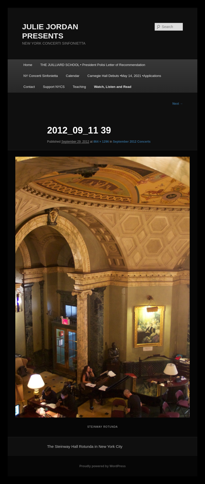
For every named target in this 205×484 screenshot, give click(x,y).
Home (27, 65)
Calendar (72, 76)
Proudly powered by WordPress (102, 466)
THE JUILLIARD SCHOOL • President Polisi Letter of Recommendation (92, 65)
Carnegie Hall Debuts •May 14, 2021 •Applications (124, 76)
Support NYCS (54, 87)
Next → (177, 103)
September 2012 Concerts (131, 141)
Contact (29, 87)
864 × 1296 (101, 141)
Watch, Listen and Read (112, 87)
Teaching (79, 87)
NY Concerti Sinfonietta (40, 76)
